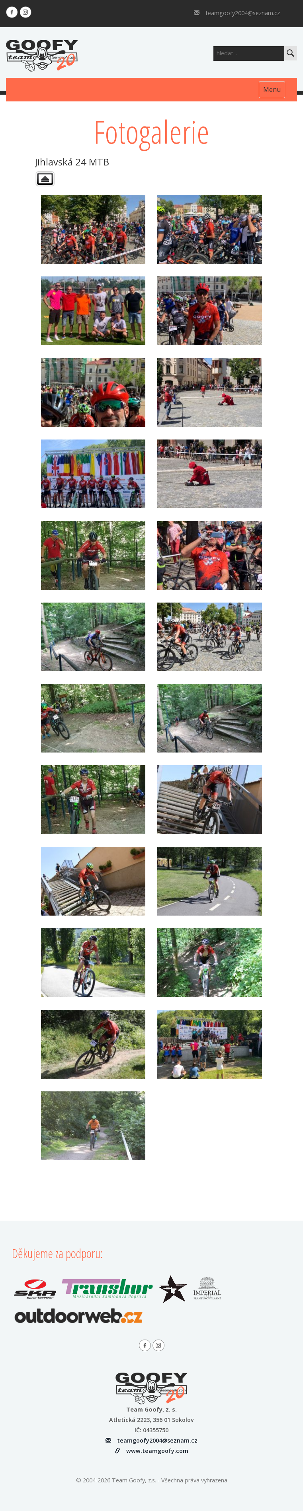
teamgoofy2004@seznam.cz (237, 13)
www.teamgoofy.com (151, 1451)
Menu (272, 89)
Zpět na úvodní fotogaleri (45, 179)
